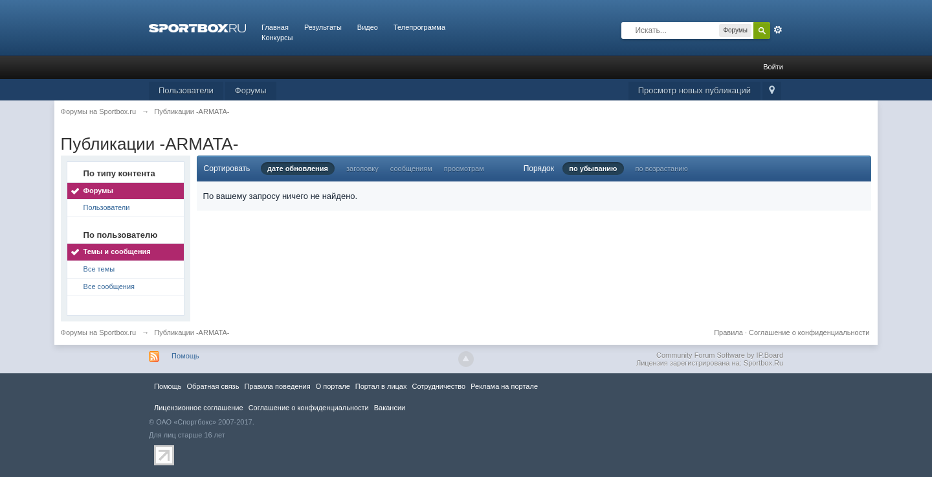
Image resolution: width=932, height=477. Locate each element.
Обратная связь (212, 386)
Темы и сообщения (117, 251)
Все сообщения (109, 286)
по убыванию (593, 168)
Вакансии (389, 408)
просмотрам (464, 168)
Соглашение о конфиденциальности (809, 332)
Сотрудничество (438, 386)
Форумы (251, 90)
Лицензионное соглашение (198, 408)
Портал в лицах (381, 386)
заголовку (362, 168)
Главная (275, 27)
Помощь (185, 356)
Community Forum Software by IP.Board (719, 355)
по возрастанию (662, 168)
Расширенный (778, 30)
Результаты (323, 27)
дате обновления (297, 168)
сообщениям (411, 168)
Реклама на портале (504, 386)
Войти (773, 67)
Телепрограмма (419, 27)
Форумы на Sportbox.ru (99, 332)
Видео (367, 27)
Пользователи (186, 90)
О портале (333, 386)
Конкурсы (277, 37)
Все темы (99, 269)
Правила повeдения (277, 386)
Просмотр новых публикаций (694, 90)
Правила (728, 332)
